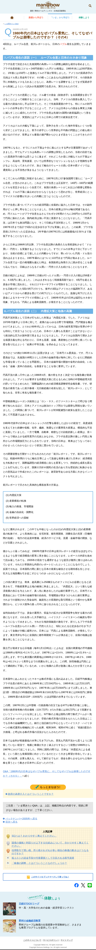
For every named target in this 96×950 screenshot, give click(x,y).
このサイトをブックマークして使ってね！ (50, 877)
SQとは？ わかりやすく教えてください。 (34, 836)
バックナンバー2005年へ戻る (21, 818)
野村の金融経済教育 (30, 920)
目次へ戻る (11, 822)
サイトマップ (67, 940)
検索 (90, 5)
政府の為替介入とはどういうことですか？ (31, 794)
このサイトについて (32, 940)
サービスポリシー (51, 940)
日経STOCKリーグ (29, 903)
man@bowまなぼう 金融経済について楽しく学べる (48, 5)
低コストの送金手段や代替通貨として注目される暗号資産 (43, 858)
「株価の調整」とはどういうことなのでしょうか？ (39, 863)
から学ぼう (35, 17)
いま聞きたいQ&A (12, 24)
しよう (84, 17)
